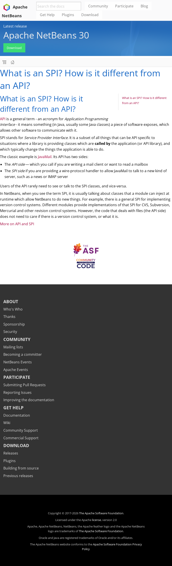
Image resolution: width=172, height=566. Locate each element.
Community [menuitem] (98, 6)
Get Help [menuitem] (47, 14)
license (96, 520)
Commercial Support (21, 437)
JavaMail (45, 156)
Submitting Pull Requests (24, 384)
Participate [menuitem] (124, 6)
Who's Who (13, 309)
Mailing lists (13, 347)
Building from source (21, 468)
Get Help (13, 408)
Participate (16, 377)
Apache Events (15, 369)
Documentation (16, 415)
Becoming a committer (22, 354)
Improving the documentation (28, 399)
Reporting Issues (17, 392)
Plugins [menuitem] (68, 14)
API (2, 118)
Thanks (9, 316)
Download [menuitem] (90, 14)
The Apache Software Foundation (101, 513)
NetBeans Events (17, 362)
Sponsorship (14, 324)
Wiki (6, 422)
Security (10, 331)
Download (14, 48)
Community (16, 339)
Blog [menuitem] (144, 6)
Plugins (9, 460)
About (10, 301)
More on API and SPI (17, 223)
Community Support (20, 430)
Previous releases (18, 475)
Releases (10, 453)
